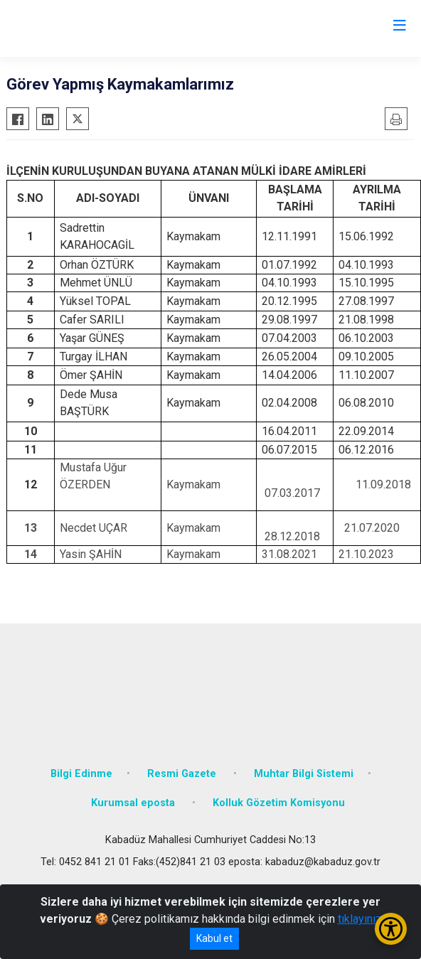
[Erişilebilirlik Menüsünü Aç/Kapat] (391, 929)
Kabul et (214, 938)
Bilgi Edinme (81, 774)
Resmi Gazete (183, 774)
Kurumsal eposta (134, 803)
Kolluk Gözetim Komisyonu (279, 803)
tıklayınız (360, 919)
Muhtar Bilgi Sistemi (303, 774)
